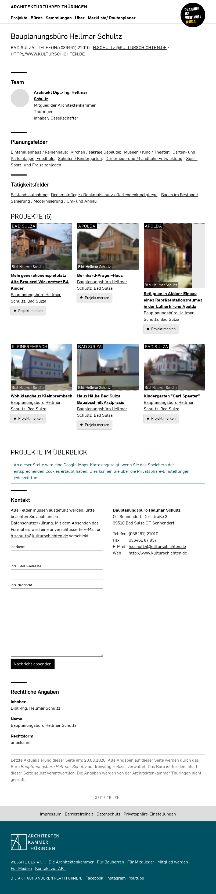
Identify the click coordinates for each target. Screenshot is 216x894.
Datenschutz (108, 814)
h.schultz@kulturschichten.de (130, 47)
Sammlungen (59, 17)
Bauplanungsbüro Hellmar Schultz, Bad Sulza (36, 297)
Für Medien (21, 868)
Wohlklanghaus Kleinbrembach (41, 396)
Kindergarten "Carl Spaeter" (172, 396)
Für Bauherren (110, 862)
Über (80, 17)
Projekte (19, 17)
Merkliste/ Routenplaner (114, 17)
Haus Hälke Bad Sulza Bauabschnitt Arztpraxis (100, 399)
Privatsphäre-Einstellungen (163, 471)
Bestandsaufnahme (29, 194)
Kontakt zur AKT (50, 868)
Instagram (116, 878)
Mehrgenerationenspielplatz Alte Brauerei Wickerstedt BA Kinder (40, 281)
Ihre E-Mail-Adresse (26, 566)
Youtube (136, 878)
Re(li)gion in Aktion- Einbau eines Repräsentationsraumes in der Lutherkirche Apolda (173, 299)
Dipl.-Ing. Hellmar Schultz (35, 708)
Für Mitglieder (140, 862)
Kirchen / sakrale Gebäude (95, 152)
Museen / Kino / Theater (146, 152)
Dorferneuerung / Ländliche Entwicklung (144, 158)
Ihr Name (18, 546)
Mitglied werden (172, 862)
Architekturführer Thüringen (49, 6)
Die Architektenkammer (71, 862)
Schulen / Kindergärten (80, 158)
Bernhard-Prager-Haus (100, 275)
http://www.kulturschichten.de (48, 54)
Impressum (51, 814)
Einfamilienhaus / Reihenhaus (39, 152)
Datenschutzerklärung (32, 523)
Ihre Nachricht (21, 585)
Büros (36, 17)
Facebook (94, 878)
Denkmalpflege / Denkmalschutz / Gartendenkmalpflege (104, 194)
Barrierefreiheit (79, 814)
